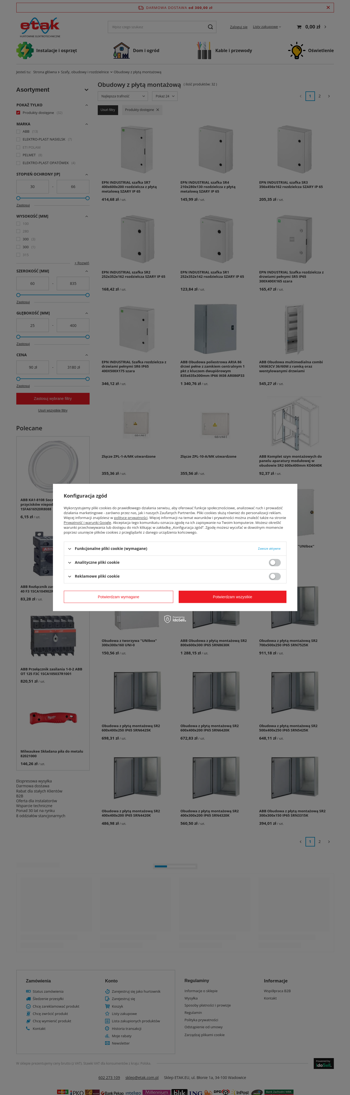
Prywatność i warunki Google (87, 522)
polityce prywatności (131, 517)
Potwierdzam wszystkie (232, 597)
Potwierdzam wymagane (118, 597)
